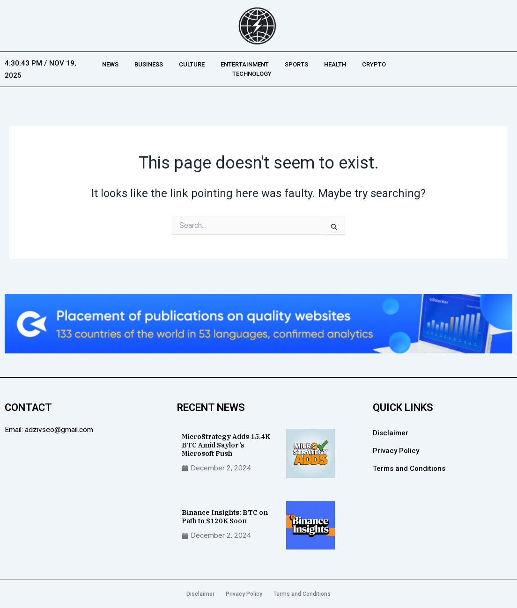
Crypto (374, 64)
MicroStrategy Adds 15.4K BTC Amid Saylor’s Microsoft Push (227, 444)
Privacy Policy (396, 451)
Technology (252, 73)
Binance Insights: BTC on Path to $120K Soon (225, 516)
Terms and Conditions (409, 468)
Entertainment (245, 64)
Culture (192, 64)
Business (148, 64)
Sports (296, 64)
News (110, 64)
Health (335, 64)
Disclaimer (390, 433)
